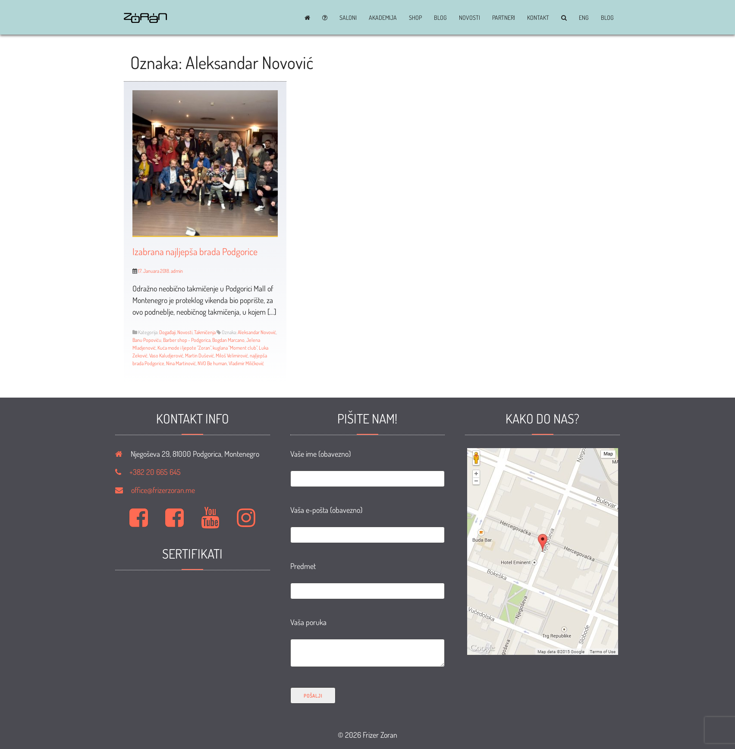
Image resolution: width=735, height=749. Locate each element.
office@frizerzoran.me (163, 490)
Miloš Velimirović (232, 355)
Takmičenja (205, 332)
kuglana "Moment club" (235, 347)
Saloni (348, 18)
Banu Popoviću (146, 340)
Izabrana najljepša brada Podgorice (195, 251)
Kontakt (538, 18)
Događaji (167, 332)
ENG (584, 18)
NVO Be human (212, 363)
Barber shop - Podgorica (186, 340)
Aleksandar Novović (257, 332)
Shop (415, 18)
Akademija (383, 18)
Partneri (503, 18)
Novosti (469, 18)
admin (177, 271)
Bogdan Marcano (228, 340)
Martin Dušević (199, 355)
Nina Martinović (181, 363)
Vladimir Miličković (246, 363)
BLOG (440, 18)
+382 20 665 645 (155, 472)
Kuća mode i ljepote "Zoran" (184, 347)
